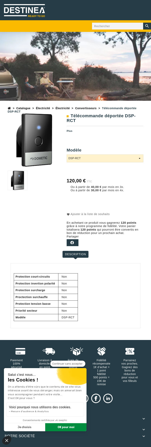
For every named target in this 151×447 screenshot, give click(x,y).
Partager (72, 242)
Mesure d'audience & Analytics (30, 411)
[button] (6, 440)
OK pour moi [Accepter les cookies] (66, 427)
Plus (69, 130)
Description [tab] (75, 254)
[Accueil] (9, 108)
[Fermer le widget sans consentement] (67, 364)
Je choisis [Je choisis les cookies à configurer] (24, 427)
